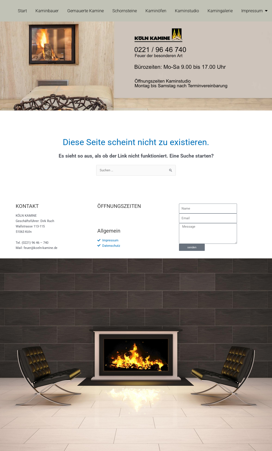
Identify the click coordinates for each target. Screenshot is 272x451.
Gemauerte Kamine (85, 10)
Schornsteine (124, 10)
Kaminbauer (47, 10)
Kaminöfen (155, 10)
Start (22, 10)
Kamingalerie (220, 10)
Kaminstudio (187, 10)
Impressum (254, 10)
